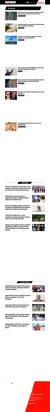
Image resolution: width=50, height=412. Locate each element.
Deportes (20, 71)
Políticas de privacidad (19, 400)
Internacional (21, 27)
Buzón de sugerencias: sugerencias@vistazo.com (24, 403)
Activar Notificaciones (25, 391)
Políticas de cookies (30, 400)
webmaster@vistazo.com (26, 396)
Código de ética (24, 402)
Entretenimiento (21, 15)
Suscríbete (41, 2)
